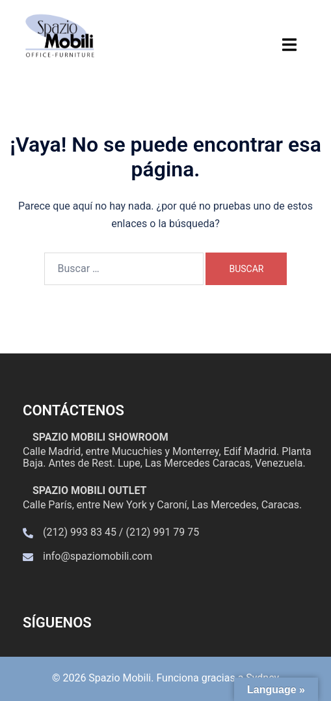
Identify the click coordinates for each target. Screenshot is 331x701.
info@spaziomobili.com (97, 556)
